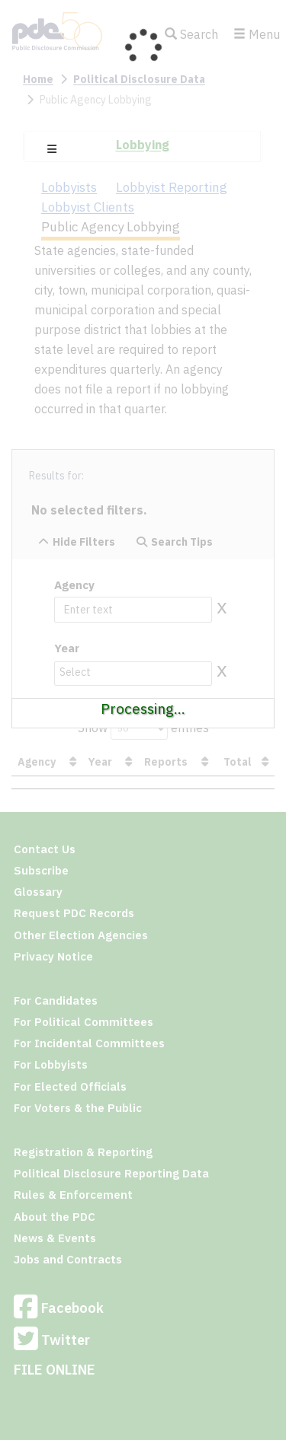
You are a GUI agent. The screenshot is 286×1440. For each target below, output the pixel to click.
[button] (52, 149)
